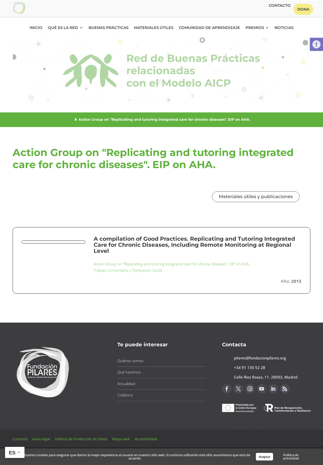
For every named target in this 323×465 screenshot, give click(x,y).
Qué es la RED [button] (63, 28)
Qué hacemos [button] (129, 372)
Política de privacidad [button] (291, 456)
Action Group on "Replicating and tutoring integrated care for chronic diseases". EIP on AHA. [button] (172, 263)
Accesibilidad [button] (146, 439)
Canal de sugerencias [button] (246, 424)
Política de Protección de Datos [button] (82, 439)
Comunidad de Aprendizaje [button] (209, 28)
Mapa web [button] (121, 439)
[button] (316, 44)
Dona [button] (303, 9)
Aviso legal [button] (41, 439)
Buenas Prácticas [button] (108, 28)
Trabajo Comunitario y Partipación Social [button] (128, 270)
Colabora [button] (125, 394)
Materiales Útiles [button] (153, 28)
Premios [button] (255, 28)
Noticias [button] (284, 28)
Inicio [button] (36, 28)
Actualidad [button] (126, 383)
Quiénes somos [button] (130, 360)
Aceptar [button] (264, 456)
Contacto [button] (280, 6)
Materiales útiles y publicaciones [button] (256, 196)
